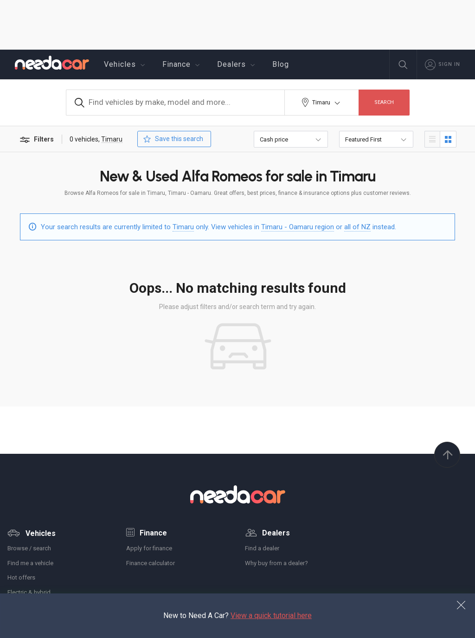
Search (384, 102)
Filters (36, 140)
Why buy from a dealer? (276, 563)
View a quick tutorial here (271, 615)
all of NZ (357, 227)
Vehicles (126, 64)
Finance (182, 64)
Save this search (172, 139)
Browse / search (29, 548)
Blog (280, 64)
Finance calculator (150, 563)
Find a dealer (262, 548)
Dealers (237, 64)
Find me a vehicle (30, 563)
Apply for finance (149, 548)
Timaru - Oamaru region (297, 227)
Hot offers (21, 577)
